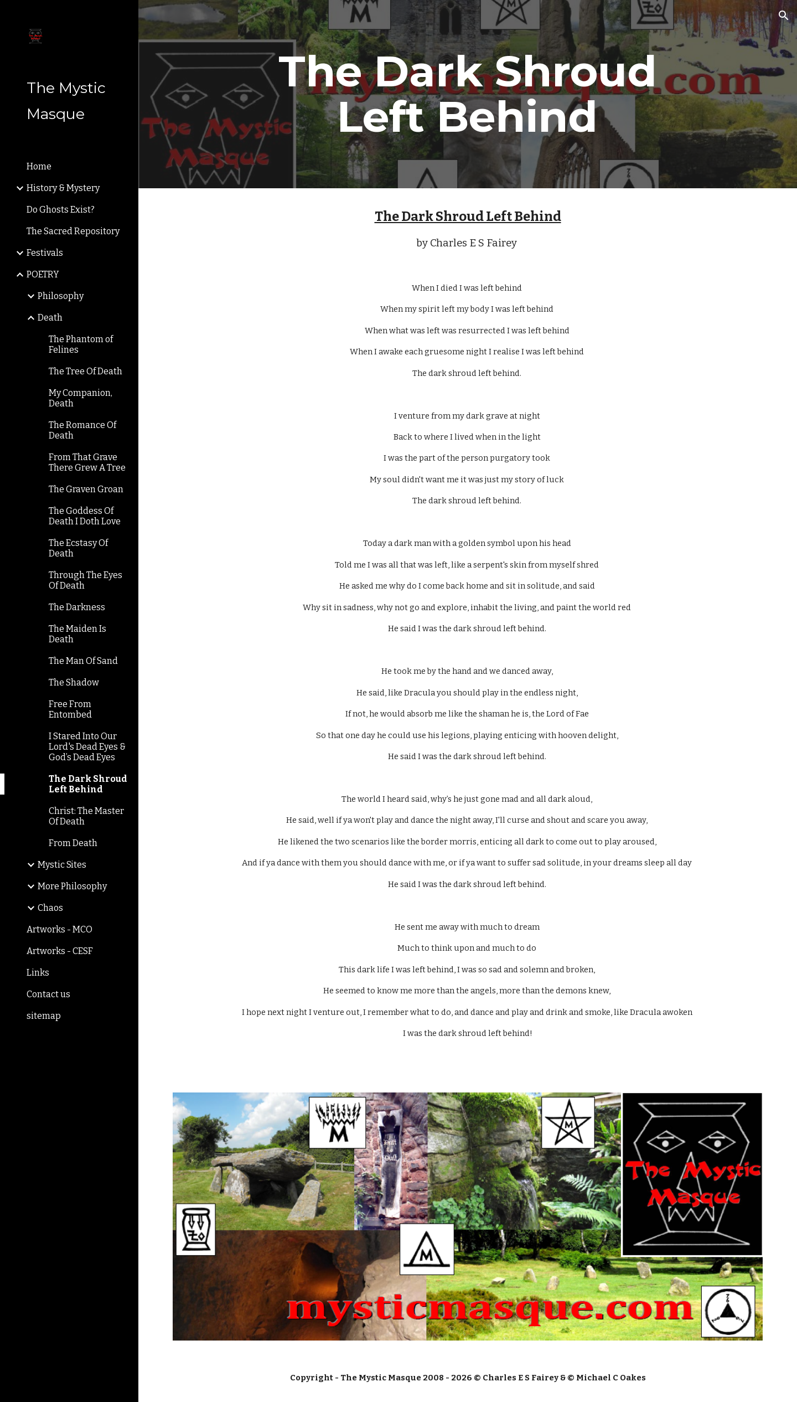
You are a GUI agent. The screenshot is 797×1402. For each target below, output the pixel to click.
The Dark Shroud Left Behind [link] (88, 784)
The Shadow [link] (74, 682)
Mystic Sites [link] (62, 864)
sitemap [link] (44, 1016)
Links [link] (38, 972)
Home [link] (39, 166)
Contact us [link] (48, 994)
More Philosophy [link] (72, 886)
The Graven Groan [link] (86, 489)
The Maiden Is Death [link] (77, 634)
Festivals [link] (45, 253)
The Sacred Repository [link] (73, 231)
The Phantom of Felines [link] (81, 344)
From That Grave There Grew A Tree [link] (87, 462)
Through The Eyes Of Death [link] (85, 580)
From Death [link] (73, 843)
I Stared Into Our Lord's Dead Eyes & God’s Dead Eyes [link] (87, 746)
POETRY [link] (43, 274)
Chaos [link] (50, 908)
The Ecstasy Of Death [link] (78, 548)
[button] (783, 15)
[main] (467, 94)
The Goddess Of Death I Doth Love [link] (85, 516)
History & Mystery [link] (63, 188)
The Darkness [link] (77, 607)
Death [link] (50, 317)
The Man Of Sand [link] (83, 661)
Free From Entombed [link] (70, 709)
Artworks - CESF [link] (60, 951)
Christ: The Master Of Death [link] (86, 816)
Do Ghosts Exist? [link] (61, 209)
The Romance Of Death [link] (82, 430)
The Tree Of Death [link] (85, 371)
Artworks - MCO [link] (59, 929)
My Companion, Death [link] (80, 398)
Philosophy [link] (61, 296)
